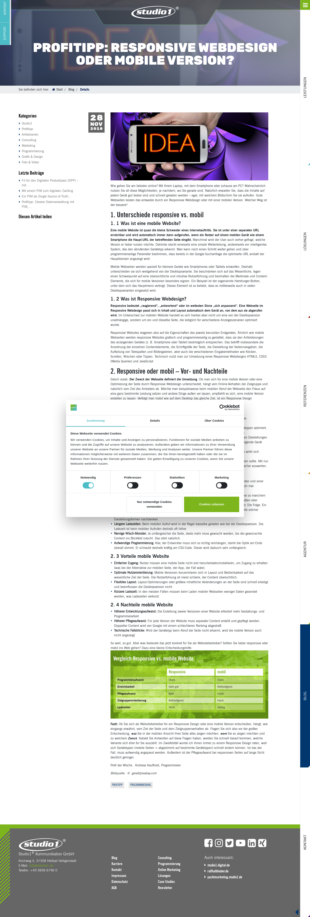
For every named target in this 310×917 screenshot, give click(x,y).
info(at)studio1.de (41, 866)
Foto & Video (30, 162)
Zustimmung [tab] (96, 420)
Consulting (29, 140)
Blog (71, 89)
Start (59, 89)
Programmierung (33, 151)
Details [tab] (155, 420)
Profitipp (27, 129)
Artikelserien (30, 134)
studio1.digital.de (219, 865)
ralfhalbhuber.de (219, 871)
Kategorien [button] (28, 116)
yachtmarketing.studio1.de (226, 877)
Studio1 (27, 123)
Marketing (28, 145)
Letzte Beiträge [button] (31, 173)
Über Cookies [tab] (214, 420)
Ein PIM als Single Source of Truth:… (47, 196)
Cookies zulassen (211, 504)
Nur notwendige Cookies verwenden (154, 504)
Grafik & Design (32, 157)
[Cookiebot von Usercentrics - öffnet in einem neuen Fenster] (222, 408)
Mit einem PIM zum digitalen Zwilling (47, 191)
